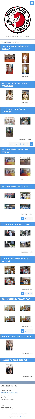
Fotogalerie (9, 42)
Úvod (3, 42)
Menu (32, 3)
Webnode (23, 417)
